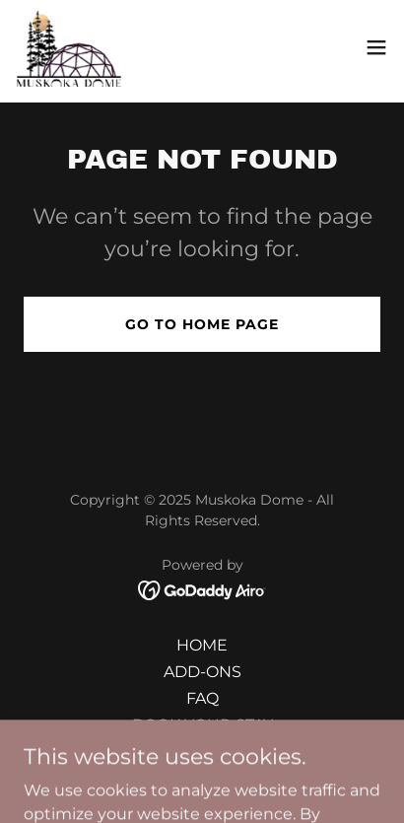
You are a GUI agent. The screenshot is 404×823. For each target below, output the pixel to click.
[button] (376, 47)
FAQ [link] (202, 698)
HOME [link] (202, 645)
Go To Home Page (202, 324)
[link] (69, 47)
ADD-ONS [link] (202, 671)
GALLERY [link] (202, 751)
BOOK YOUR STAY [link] (202, 725)
